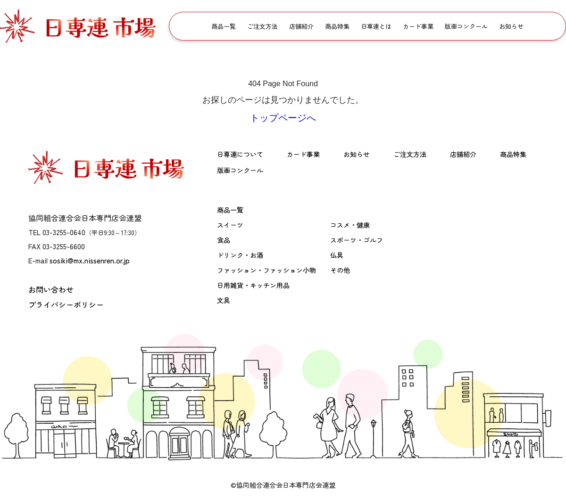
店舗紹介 (301, 26)
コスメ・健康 (350, 224)
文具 (223, 300)
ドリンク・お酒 (240, 255)
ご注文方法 (262, 26)
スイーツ (230, 224)
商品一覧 (223, 26)
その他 (340, 270)
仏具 (336, 255)
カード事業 (418, 26)
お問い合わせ (51, 289)
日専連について (240, 154)
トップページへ (283, 118)
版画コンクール (466, 26)
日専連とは (376, 26)
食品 (223, 240)
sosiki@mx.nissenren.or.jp (90, 260)
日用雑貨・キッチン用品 (253, 285)
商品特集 (337, 26)
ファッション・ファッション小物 (266, 270)
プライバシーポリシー (66, 304)
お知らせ (511, 26)
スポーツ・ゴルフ (356, 240)
